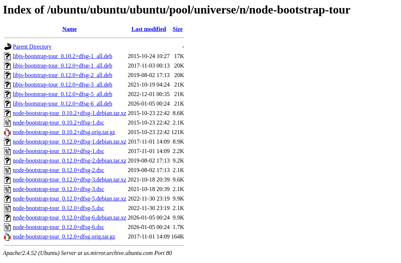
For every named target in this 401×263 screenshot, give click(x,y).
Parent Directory (32, 46)
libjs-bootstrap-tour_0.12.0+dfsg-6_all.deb (62, 103)
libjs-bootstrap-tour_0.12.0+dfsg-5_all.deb (62, 94)
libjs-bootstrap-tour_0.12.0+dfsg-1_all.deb (62, 65)
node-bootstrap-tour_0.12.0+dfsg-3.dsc (58, 189)
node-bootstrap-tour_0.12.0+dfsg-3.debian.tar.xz (69, 179)
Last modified (148, 29)
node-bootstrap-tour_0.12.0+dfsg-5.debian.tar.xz (69, 198)
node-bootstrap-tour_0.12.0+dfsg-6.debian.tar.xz (69, 217)
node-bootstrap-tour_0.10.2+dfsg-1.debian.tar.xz (69, 113)
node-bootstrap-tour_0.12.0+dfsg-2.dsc (58, 170)
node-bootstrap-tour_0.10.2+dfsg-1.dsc (58, 122)
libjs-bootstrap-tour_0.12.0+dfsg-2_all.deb (62, 75)
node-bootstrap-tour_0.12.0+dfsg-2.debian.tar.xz (69, 160)
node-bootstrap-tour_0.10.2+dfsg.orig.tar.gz (64, 132)
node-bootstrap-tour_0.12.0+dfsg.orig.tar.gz (64, 236)
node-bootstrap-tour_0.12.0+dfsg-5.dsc (58, 208)
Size (178, 29)
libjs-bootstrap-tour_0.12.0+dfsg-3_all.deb (62, 84)
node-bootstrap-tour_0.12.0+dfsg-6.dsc (58, 227)
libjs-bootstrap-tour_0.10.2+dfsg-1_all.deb (62, 56)
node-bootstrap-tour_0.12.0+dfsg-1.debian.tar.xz (69, 141)
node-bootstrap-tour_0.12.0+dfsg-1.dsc (58, 151)
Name (69, 29)
